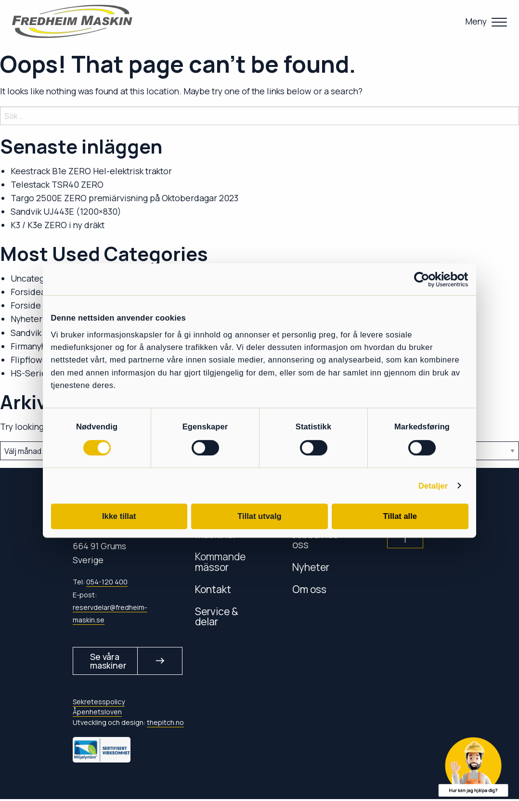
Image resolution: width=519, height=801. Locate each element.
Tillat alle (400, 516)
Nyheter (26, 318)
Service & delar (216, 616)
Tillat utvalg (259, 516)
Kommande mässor (220, 561)
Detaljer (433, 485)
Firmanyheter (37, 346)
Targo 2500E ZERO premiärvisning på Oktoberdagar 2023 (124, 198)
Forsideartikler (40, 291)
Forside (26, 305)
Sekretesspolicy (99, 704)
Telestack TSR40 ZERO (57, 184)
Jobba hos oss (315, 539)
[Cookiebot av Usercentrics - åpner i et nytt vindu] (426, 279)
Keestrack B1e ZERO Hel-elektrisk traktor (91, 171)
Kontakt (213, 589)
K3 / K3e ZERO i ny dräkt (57, 225)
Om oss (309, 589)
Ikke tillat (119, 516)
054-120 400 (107, 581)
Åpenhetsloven (97, 714)
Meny (476, 21)
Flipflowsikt (33, 359)
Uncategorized (40, 278)
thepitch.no (165, 724)
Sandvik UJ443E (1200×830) (66, 211)
